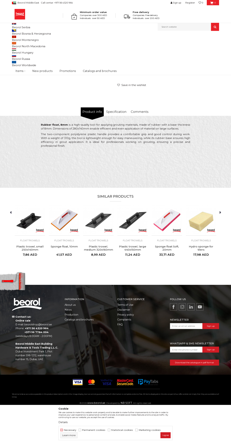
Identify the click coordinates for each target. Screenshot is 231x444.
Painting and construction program (50, 38)
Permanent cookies (93, 430)
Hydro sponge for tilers (201, 284)
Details (63, 422)
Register (190, 2)
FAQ (120, 360)
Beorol (15, 38)
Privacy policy (125, 350)
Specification (116, 148)
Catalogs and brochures (79, 355)
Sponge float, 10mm (64, 282)
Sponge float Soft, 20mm (167, 284)
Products (25, 38)
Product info (92, 148)
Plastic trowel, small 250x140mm (30, 284)
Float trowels (88, 38)
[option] (25, 63)
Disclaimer (123, 345)
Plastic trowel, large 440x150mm (132, 284)
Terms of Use (125, 341)
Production (71, 350)
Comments (139, 148)
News (68, 345)
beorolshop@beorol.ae (38, 360)
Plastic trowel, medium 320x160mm (98, 284)
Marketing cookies (150, 430)
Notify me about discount (204, 99)
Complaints (124, 355)
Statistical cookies (122, 430)
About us (70, 341)
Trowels (75, 38)
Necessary (70, 430)
